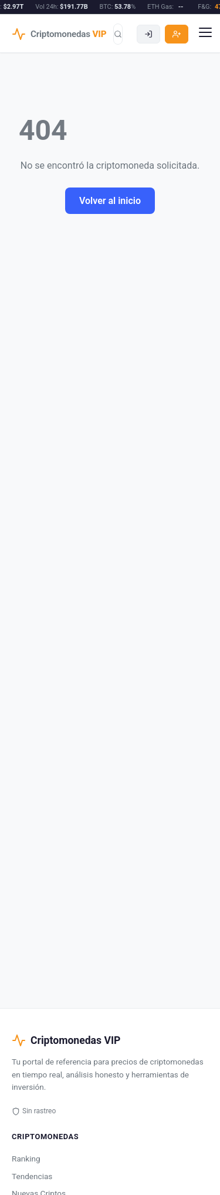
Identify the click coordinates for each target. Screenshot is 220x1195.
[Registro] (176, 34)
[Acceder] (148, 34)
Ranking (26, 1158)
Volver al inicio (110, 200)
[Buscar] (118, 34)
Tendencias (32, 1176)
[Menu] (205, 34)
